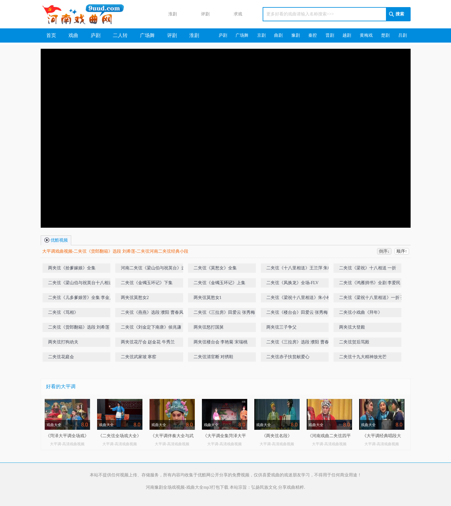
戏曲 (73, 35)
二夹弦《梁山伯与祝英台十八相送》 (82, 282)
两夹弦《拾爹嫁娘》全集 (72, 268)
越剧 (346, 35)
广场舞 (147, 35)
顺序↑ (401, 251)
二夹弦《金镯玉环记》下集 (147, 282)
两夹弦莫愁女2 (135, 297)
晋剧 (330, 35)
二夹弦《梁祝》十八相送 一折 (367, 268)
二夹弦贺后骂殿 (354, 342)
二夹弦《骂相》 (63, 312)
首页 (51, 35)
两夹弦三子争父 (281, 327)
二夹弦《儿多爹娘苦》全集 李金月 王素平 (88, 297)
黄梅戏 (366, 35)
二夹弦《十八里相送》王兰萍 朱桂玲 (301, 268)
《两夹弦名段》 (277, 435)
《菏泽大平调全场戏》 (67, 435)
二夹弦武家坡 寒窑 (139, 357)
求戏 (232, 14)
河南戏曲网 (90, 14)
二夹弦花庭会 (61, 357)
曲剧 (278, 35)
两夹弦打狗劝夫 (63, 342)
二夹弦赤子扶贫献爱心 (288, 357)
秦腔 (312, 35)
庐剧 (95, 35)
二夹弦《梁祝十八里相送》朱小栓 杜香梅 (305, 297)
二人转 (120, 35)
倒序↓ (384, 251)
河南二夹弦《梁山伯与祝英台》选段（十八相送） (160, 269)
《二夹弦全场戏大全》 (119, 435)
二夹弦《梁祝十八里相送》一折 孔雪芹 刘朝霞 (379, 298)
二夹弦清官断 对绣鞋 (214, 357)
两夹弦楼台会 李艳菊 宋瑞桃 (221, 342)
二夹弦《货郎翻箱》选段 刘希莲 (79, 327)
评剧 (199, 14)
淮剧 (167, 14)
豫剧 (295, 35)
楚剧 (385, 35)
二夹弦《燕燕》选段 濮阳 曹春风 (152, 312)
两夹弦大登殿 (352, 327)
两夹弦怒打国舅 (209, 327)
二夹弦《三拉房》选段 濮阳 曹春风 (299, 342)
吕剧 (402, 35)
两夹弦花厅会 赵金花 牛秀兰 (148, 342)
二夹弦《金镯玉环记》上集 (219, 282)
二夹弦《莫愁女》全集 (215, 268)
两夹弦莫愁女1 (208, 297)
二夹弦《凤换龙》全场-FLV (292, 282)
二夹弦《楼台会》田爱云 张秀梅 (297, 312)
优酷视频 (56, 240)
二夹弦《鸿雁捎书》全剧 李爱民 (370, 282)
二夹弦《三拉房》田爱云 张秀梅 (224, 312)
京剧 (261, 35)
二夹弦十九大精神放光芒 (363, 357)
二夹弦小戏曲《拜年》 (360, 312)
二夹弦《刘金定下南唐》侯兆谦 (151, 327)
